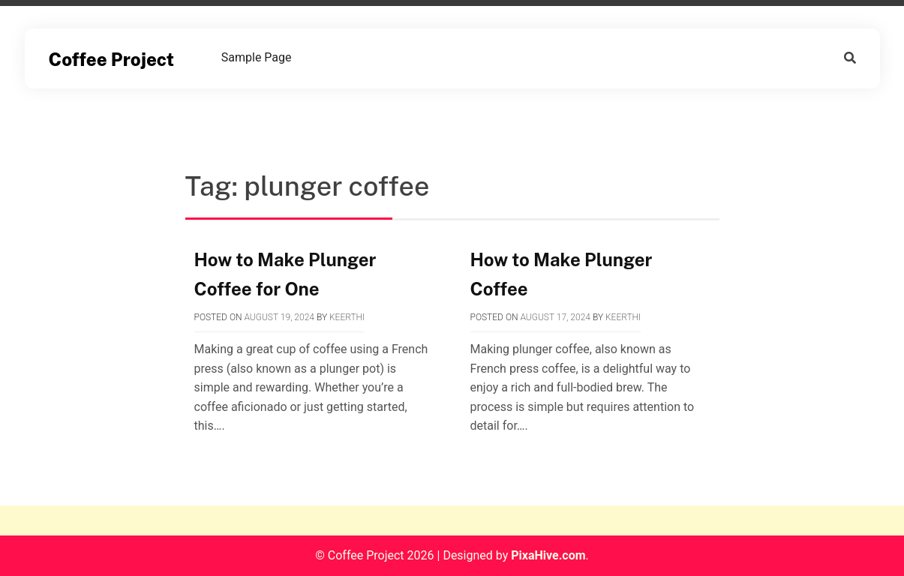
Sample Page (256, 57)
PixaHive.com (548, 555)
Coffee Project (112, 59)
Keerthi (347, 317)
